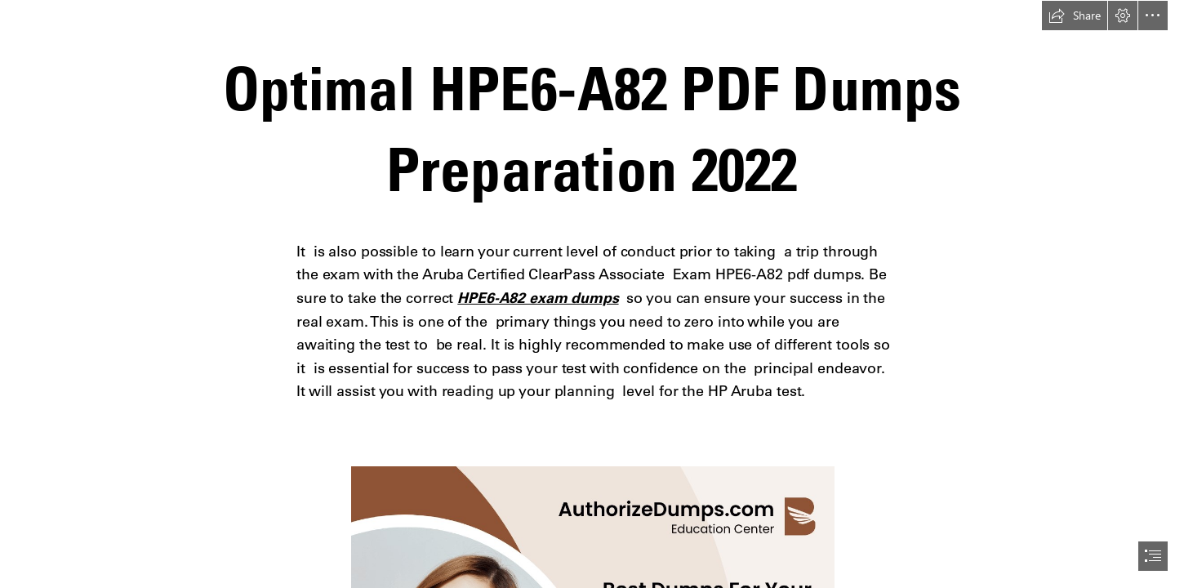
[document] (592, 294)
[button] (1074, 15)
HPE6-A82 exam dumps (537, 297)
